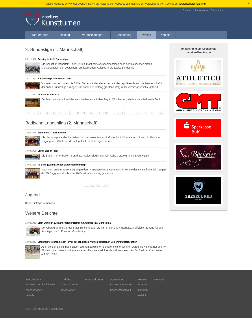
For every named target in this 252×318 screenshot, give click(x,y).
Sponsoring (123, 34)
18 (152, 112)
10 (91, 112)
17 (144, 112)
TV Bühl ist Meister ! (48, 94)
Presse (146, 34)
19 (159, 112)
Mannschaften (34, 289)
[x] (248, 3)
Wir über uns (40, 34)
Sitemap (187, 10)
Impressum (201, 10)
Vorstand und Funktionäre (40, 284)
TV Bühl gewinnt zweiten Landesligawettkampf (62, 164)
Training (64, 34)
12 (106, 112)
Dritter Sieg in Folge (48, 151)
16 (136, 112)
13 (113, 112)
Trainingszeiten (69, 284)
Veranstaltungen (92, 34)
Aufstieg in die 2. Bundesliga (53, 59)
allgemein (142, 284)
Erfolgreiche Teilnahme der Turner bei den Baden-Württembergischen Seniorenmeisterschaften (87, 242)
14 (121, 112)
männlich (142, 289)
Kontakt (166, 34)
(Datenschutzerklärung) (192, 3)
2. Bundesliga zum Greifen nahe (54, 78)
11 (98, 112)
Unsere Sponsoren (121, 284)
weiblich (142, 295)
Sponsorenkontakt (120, 289)
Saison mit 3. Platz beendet (52, 132)
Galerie (30, 295)
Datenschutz (218, 10)
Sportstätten (68, 289)
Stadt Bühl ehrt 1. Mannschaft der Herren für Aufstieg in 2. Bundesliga (74, 223)
